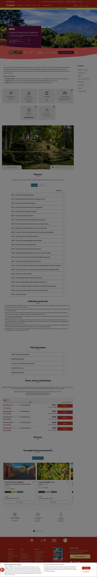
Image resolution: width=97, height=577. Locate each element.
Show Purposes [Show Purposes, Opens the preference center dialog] (86, 571)
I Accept (86, 568)
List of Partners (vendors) (49, 571)
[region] (48, 569)
